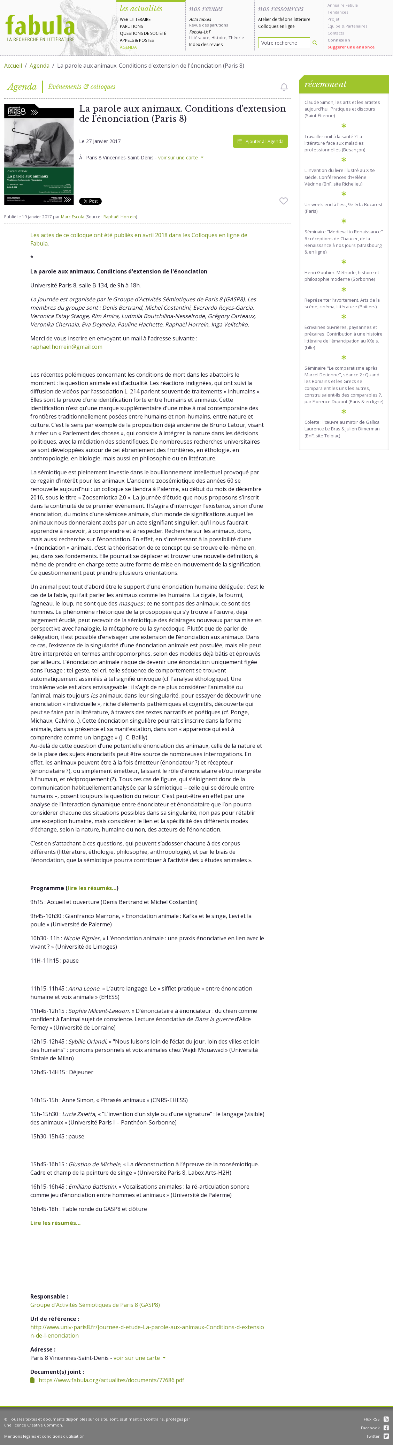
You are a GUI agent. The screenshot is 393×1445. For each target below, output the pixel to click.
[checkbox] (284, 87)
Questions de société (143, 33)
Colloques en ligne (276, 26)
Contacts (336, 33)
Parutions (131, 26)
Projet (333, 19)
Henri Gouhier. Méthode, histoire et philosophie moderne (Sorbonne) (342, 275)
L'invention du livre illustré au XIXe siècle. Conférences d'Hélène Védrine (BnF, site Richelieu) (340, 177)
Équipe (334, 26)
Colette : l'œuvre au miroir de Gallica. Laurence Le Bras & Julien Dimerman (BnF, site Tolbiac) (342, 428)
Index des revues (206, 44)
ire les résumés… (56, 1223)
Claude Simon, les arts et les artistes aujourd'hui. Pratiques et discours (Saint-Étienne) (342, 109)
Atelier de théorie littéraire (284, 19)
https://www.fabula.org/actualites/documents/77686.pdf (107, 1380)
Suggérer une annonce (351, 47)
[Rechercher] (315, 42)
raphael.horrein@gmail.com (66, 347)
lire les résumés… (92, 888)
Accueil (13, 65)
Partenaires (356, 26)
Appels (127, 40)
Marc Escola (72, 217)
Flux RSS (376, 1419)
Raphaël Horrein (119, 217)
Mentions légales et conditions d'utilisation (44, 1436)
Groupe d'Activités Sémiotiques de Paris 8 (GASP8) (95, 1305)
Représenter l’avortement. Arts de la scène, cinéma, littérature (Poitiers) (342, 303)
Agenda (128, 47)
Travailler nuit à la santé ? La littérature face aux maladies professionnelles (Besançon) (335, 143)
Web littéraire (135, 19)
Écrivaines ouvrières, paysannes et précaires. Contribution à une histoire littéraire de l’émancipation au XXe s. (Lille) (344, 337)
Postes (146, 40)
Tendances (338, 12)
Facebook (375, 1427)
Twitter (377, 1436)
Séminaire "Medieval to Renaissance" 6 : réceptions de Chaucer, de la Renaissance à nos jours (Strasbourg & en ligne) (344, 241)
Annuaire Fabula (343, 5)
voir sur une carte (178, 157)
